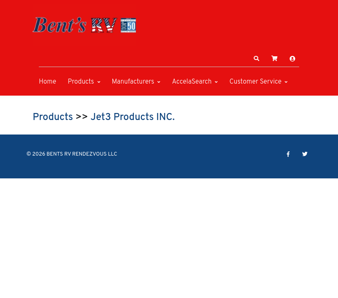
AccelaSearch (192, 82)
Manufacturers (133, 82)
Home (47, 82)
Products (81, 82)
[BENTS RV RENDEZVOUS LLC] (84, 25)
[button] (256, 58)
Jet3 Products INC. (132, 117)
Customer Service (255, 82)
